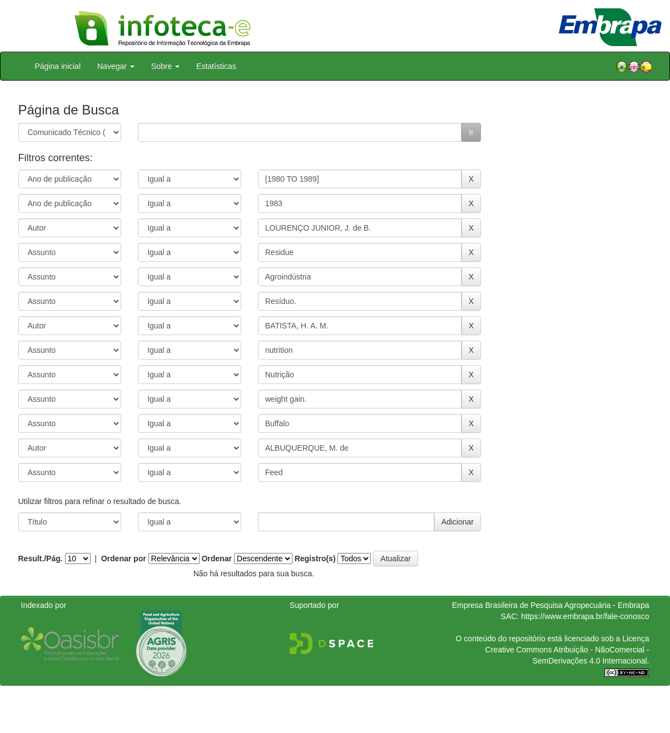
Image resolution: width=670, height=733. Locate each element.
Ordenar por (123, 558)
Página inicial (58, 66)
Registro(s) (315, 558)
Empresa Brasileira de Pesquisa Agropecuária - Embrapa (550, 605)
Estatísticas (216, 66)
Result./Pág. (40, 558)
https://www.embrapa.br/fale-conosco (585, 616)
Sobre (165, 66)
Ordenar (216, 558)
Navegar (116, 66)
